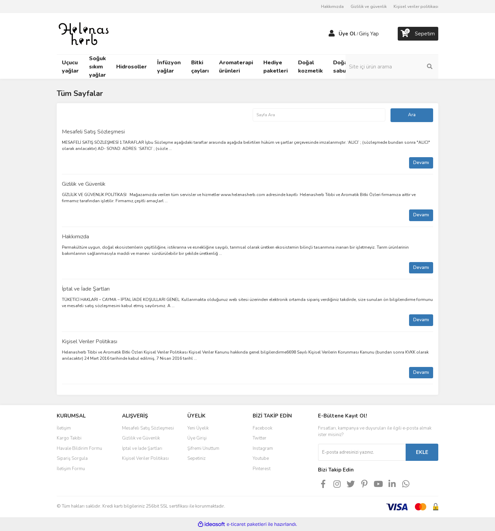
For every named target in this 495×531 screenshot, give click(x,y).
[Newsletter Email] (362, 452)
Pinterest (262, 469)
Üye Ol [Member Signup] (347, 33)
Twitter (259, 438)
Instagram (263, 448)
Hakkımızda (332, 6)
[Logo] (84, 33)
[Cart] (418, 34)
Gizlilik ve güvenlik (369, 6)
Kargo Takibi (69, 438)
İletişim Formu (71, 469)
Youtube (261, 458)
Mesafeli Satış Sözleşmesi (93, 132)
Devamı (421, 163)
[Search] (391, 67)
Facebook (262, 428)
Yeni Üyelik (198, 428)
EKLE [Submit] (422, 452)
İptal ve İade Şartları (86, 289)
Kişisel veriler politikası (416, 6)
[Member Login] (332, 34)
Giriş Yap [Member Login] (369, 33)
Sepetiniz (196, 458)
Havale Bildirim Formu (79, 448)
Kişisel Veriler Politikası (89, 341)
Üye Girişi (197, 438)
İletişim (64, 428)
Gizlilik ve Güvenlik (84, 184)
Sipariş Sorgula (72, 458)
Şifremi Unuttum (203, 448)
